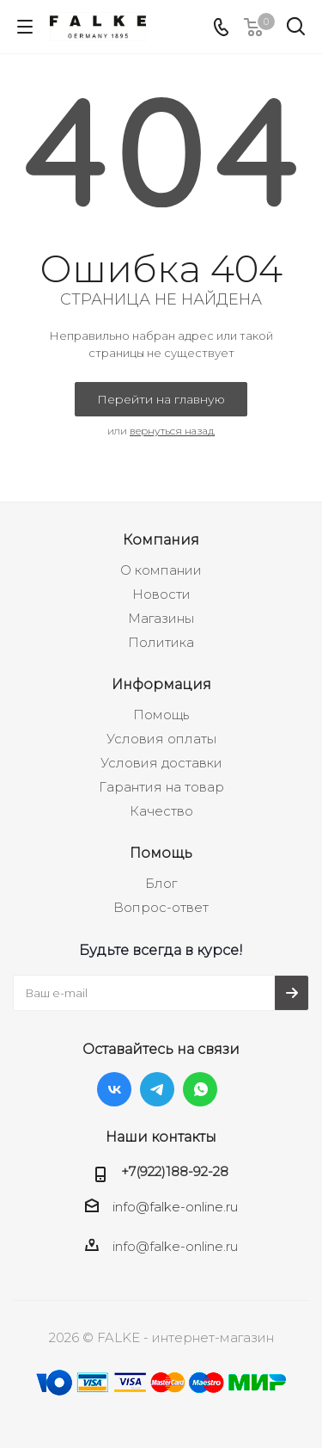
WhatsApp (200, 1089)
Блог (161, 883)
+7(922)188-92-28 (174, 1171)
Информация (161, 684)
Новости (161, 594)
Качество (161, 811)
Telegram (157, 1089)
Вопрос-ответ (161, 907)
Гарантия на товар (161, 787)
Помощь (161, 714)
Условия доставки (161, 763)
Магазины (161, 618)
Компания (161, 539)
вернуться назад (172, 430)
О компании (161, 570)
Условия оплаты (161, 738)
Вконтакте (114, 1089)
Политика (161, 642)
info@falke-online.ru (175, 1206)
